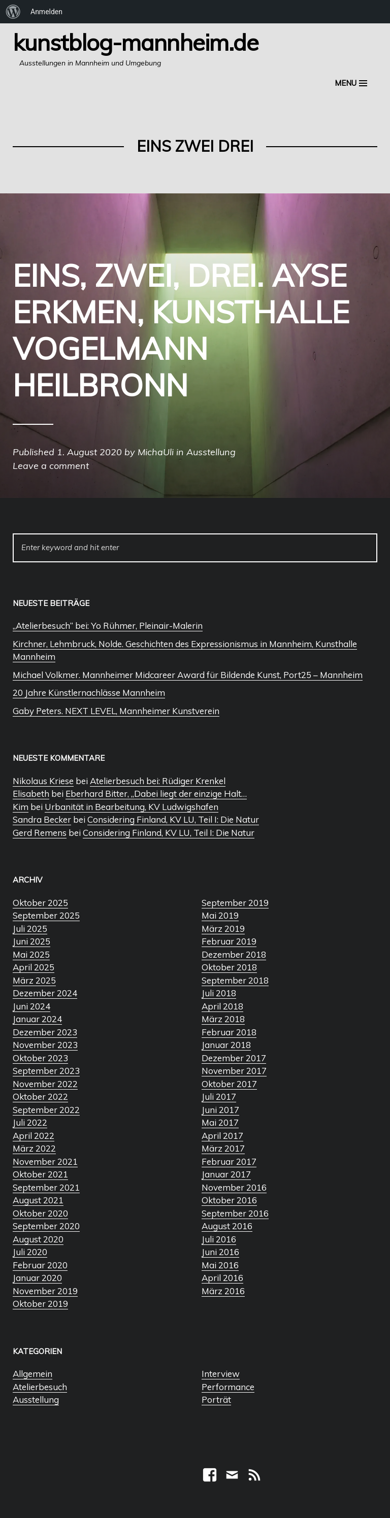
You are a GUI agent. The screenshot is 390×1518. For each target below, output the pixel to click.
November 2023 (45, 1044)
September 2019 (235, 902)
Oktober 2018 (229, 967)
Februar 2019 (229, 941)
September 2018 (235, 980)
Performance (228, 1386)
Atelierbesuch (40, 1386)
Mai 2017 (220, 1122)
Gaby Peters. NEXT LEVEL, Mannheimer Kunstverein (116, 710)
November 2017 (234, 1070)
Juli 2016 (219, 1239)
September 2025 (46, 915)
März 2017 (223, 1148)
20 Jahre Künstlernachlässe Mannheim (89, 692)
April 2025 (33, 967)
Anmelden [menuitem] (46, 12)
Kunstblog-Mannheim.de (135, 42)
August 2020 (38, 1239)
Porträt (216, 1399)
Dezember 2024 (45, 993)
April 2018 (222, 1006)
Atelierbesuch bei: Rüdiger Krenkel (157, 780)
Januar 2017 (226, 1174)
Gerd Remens (40, 832)
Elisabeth (31, 793)
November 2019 (45, 1291)
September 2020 (46, 1226)
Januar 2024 (37, 1019)
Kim (20, 806)
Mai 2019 (220, 915)
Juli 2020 (30, 1251)
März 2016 (223, 1291)
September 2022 (46, 1109)
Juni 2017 (220, 1109)
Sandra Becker (42, 819)
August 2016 (227, 1226)
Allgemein (32, 1373)
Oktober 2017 (229, 1083)
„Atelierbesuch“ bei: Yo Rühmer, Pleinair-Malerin (108, 625)
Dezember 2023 (45, 1032)
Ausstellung (36, 1399)
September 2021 (46, 1187)
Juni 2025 (31, 941)
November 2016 (234, 1187)
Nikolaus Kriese (43, 780)
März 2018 (223, 1019)
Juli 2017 (219, 1096)
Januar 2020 (37, 1277)
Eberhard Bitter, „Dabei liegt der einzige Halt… (156, 793)
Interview (221, 1373)
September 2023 (46, 1070)
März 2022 (34, 1148)
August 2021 (38, 1200)
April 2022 (33, 1135)
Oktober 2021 (40, 1174)
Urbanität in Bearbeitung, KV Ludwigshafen (131, 806)
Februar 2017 (229, 1161)
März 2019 (223, 928)
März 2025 (34, 980)
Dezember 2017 (234, 1058)
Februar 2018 (229, 1032)
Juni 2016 (220, 1251)
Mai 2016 (220, 1265)
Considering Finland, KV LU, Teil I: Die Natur (173, 819)
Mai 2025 (31, 954)
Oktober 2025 (40, 902)
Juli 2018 (219, 993)
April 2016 (222, 1277)
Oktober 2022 (40, 1096)
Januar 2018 (226, 1044)
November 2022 (45, 1083)
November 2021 (45, 1161)
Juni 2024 (31, 1006)
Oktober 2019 (40, 1303)
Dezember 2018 (234, 954)
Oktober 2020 (40, 1213)
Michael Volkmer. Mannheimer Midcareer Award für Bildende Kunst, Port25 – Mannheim (188, 674)
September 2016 (235, 1213)
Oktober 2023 (40, 1058)
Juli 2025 (30, 928)
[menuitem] (13, 11)
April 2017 (222, 1135)
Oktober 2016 (229, 1200)
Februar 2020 (40, 1265)
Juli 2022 (30, 1122)
